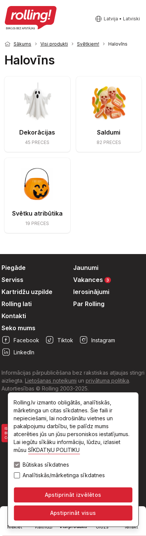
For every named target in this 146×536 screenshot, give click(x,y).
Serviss (12, 279)
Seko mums (18, 328)
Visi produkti (54, 44)
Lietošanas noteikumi (51, 380)
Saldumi (108, 132)
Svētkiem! (88, 44)
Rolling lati (17, 304)
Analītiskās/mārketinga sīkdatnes (64, 475)
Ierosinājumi (91, 292)
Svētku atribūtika (37, 213)
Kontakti (14, 316)
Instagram (97, 340)
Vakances (92, 279)
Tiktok (59, 340)
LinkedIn (18, 352)
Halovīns (118, 44)
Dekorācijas (37, 132)
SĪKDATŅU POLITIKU (54, 450)
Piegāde (14, 267)
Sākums (22, 44)
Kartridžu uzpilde (27, 292)
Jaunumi (85, 267)
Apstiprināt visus (73, 513)
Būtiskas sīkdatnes (46, 465)
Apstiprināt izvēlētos (73, 495)
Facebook (20, 340)
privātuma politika (107, 380)
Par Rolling (89, 304)
